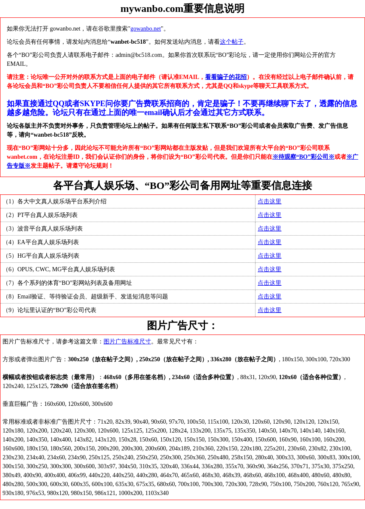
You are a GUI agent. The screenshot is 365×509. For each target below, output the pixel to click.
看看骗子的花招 (226, 77)
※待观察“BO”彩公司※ (303, 157)
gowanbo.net (145, 28)
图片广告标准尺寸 (127, 341)
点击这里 (269, 201)
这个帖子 (232, 42)
